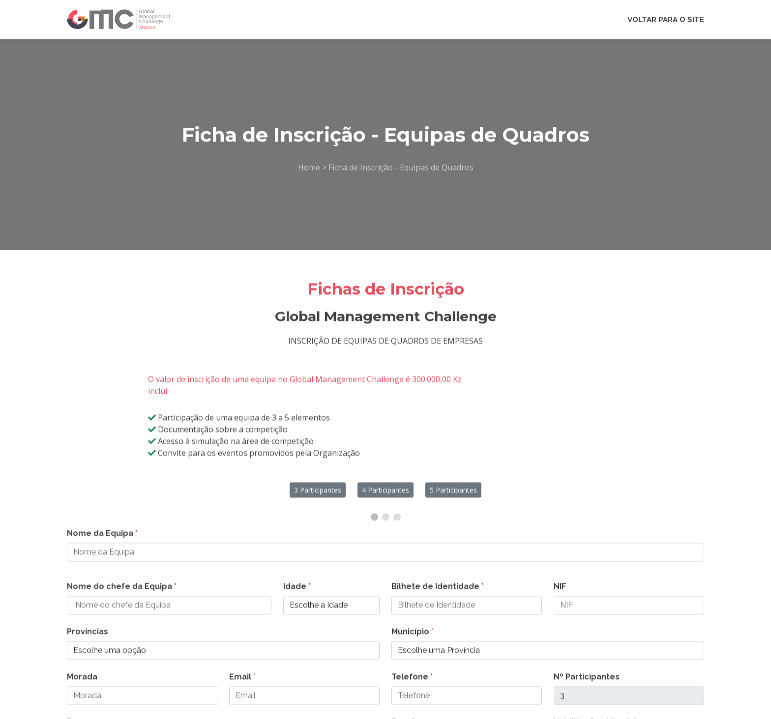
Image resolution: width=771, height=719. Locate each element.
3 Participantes (317, 495)
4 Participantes (385, 495)
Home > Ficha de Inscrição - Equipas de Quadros (386, 173)
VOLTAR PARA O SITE (665, 19)
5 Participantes (453, 495)
